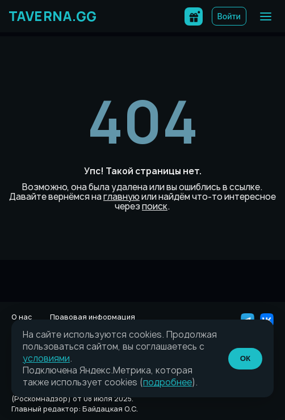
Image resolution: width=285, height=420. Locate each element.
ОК (245, 358)
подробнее (167, 382)
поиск (154, 206)
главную (121, 197)
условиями (46, 358)
